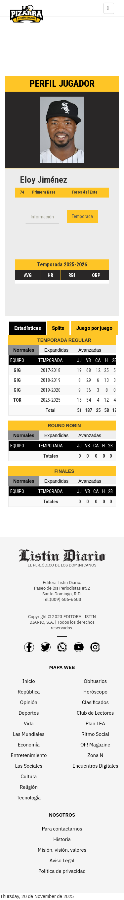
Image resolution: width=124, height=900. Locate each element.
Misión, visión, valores (62, 850)
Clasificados (95, 702)
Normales (23, 350)
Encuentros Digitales (95, 766)
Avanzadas (89, 350)
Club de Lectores (95, 713)
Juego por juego (94, 328)
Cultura (29, 776)
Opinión (28, 702)
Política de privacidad (62, 871)
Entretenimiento (29, 755)
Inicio (28, 681)
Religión (29, 787)
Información (42, 216)
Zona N (95, 755)
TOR (17, 400)
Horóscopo (95, 692)
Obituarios (95, 681)
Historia (61, 839)
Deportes (29, 713)
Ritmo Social (95, 734)
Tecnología (29, 797)
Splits (58, 328)
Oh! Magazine (95, 745)
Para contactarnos (62, 829)
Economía (29, 745)
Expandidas (56, 350)
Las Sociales (28, 766)
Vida (29, 723)
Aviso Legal (62, 860)
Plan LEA (95, 723)
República (29, 692)
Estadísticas (27, 328)
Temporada (82, 216)
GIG (17, 370)
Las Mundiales (29, 734)
